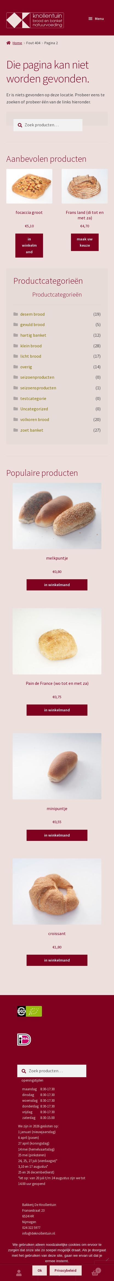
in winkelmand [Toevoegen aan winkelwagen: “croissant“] (57, 960)
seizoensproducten (38, 387)
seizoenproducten (37, 377)
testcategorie (33, 398)
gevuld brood (32, 324)
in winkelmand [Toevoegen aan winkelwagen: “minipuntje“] (57, 835)
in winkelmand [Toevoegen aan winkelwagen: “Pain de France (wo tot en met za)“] (57, 709)
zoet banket (31, 430)
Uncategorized (34, 408)
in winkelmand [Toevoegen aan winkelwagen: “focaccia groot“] (29, 245)
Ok (40, 1270)
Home (17, 42)
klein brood (31, 345)
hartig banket (33, 335)
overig (26, 366)
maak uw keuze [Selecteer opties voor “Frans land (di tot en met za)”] (85, 242)
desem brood (32, 314)
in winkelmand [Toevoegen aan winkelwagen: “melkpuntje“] (57, 584)
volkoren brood (34, 419)
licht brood (30, 356)
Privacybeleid (65, 1270)
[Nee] (107, 1259)
